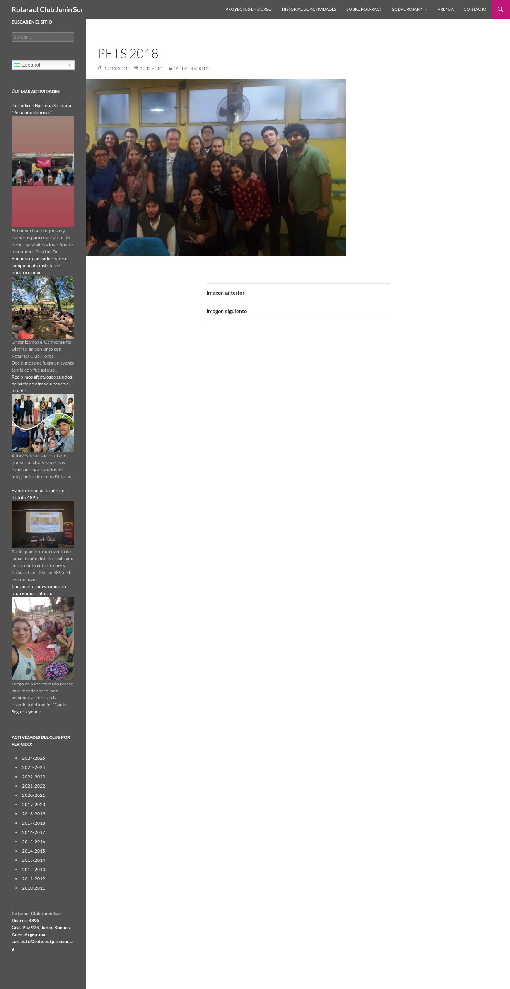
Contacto (475, 9)
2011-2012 (33, 879)
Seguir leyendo (26, 711)
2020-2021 (33, 795)
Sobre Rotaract (364, 9)
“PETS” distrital (192, 68)
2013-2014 (33, 860)
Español (27, 65)
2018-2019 (33, 814)
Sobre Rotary (407, 9)
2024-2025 (33, 758)
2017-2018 (33, 823)
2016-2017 (33, 832)
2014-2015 (33, 851)
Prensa (446, 9)
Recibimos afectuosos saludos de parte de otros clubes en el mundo (42, 384)
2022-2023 (33, 776)
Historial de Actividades (309, 9)
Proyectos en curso (248, 9)
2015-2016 (33, 841)
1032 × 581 (151, 68)
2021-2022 (33, 786)
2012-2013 (33, 869)
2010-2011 (33, 888)
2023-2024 (33, 767)
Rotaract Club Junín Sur (48, 9)
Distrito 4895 (25, 920)
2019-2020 (33, 804)
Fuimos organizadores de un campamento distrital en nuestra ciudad (40, 265)
